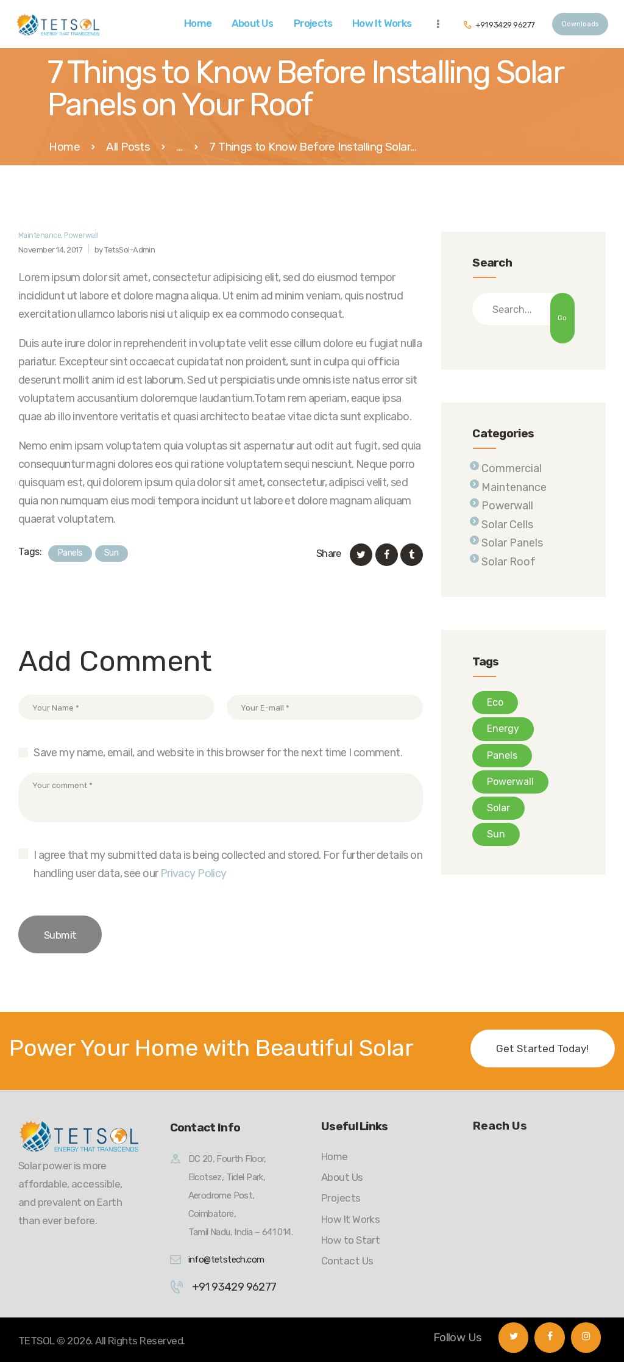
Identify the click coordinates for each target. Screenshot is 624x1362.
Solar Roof (508, 561)
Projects (341, 1198)
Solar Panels (512, 543)
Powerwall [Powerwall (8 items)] (510, 781)
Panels (70, 553)
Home (64, 147)
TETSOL (36, 1341)
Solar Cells (507, 524)
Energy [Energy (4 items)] (503, 728)
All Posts (128, 147)
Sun (111, 553)
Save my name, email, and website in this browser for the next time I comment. (218, 752)
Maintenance (39, 235)
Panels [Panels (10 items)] (502, 755)
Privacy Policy (193, 873)
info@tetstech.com (226, 1259)
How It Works (350, 1219)
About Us (342, 1177)
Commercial (511, 468)
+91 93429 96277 (234, 1287)
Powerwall (81, 235)
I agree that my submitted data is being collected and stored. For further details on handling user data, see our (228, 864)
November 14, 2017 (50, 249)
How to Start (350, 1240)
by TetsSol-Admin (124, 249)
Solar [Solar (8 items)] (498, 808)
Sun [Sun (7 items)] (496, 834)
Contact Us (347, 1261)
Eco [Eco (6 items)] (495, 702)
